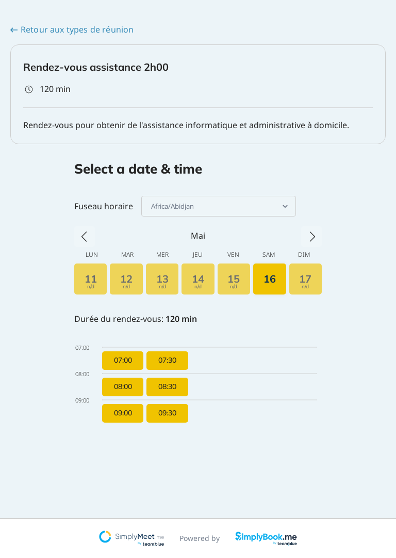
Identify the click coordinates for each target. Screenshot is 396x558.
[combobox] (152, 206)
